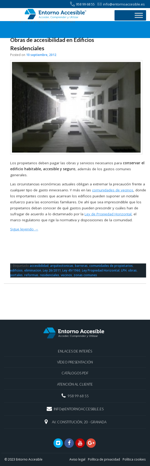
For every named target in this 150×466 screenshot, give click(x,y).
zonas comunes (85, 275)
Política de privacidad (104, 459)
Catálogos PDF (75, 373)
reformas (31, 275)
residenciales (49, 275)
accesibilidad (39, 265)
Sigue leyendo (24, 229)
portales (16, 275)
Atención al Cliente (75, 384)
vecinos (66, 275)
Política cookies (134, 459)
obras (132, 270)
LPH (124, 270)
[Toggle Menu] (139, 15)
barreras (81, 265)
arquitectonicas (61, 265)
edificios (16, 270)
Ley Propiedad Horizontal (100, 270)
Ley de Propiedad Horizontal (108, 214)
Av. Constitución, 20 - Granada (79, 422)
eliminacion (32, 270)
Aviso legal (77, 459)
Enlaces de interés (75, 351)
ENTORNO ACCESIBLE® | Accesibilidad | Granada (56, 15)
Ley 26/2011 (52, 270)
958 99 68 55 (82, 4)
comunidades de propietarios (111, 265)
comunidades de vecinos (112, 190)
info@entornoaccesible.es (121, 4)
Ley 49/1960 (71, 270)
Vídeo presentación (75, 362)
